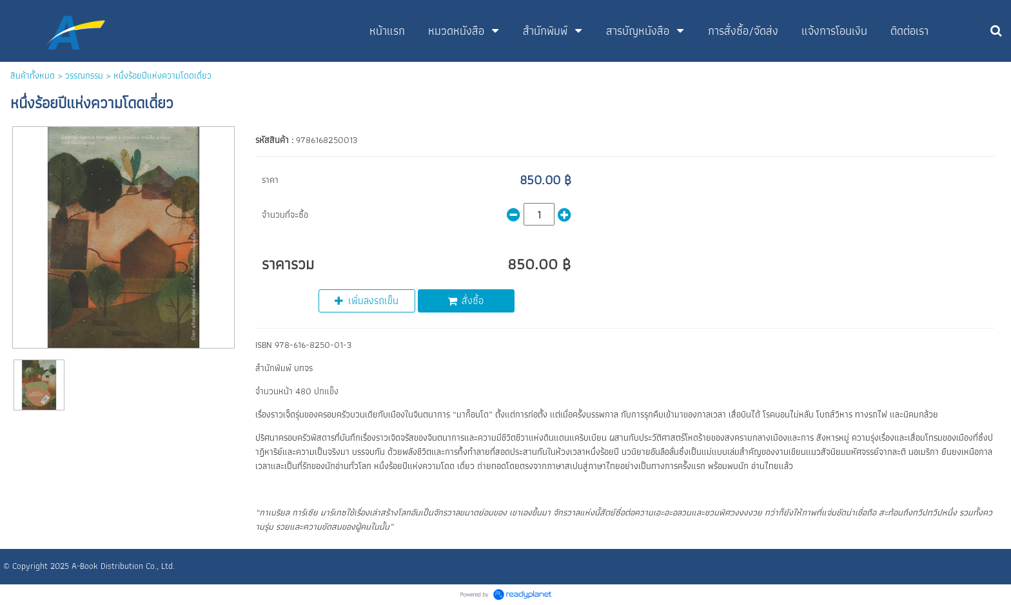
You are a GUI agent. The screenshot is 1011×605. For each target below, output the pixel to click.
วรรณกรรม (84, 75)
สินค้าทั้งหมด (32, 75)
